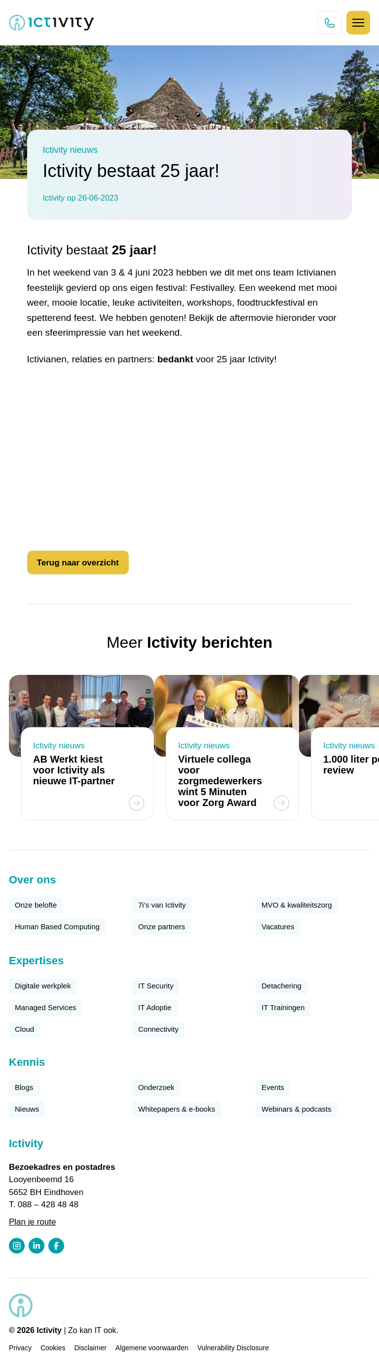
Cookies (53, 1348)
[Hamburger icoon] (358, 23)
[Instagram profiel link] (17, 1246)
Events (273, 1087)
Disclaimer (91, 1348)
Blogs (24, 1087)
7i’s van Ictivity (162, 905)
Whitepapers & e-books (176, 1109)
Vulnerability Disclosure (233, 1348)
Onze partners (161, 926)
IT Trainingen (283, 1007)
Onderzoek (156, 1087)
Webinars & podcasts (296, 1109)
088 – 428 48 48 (48, 1204)
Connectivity (158, 1029)
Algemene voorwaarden (152, 1348)
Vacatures (278, 926)
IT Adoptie (154, 1007)
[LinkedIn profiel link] (36, 1246)
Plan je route (32, 1222)
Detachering (282, 986)
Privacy (20, 1348)
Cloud (24, 1029)
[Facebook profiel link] (56, 1246)
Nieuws (27, 1109)
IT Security (155, 986)
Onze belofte (36, 905)
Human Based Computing (57, 926)
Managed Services (45, 1007)
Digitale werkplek (43, 986)
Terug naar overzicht (78, 562)
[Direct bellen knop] (329, 23)
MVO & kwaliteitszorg (297, 905)
